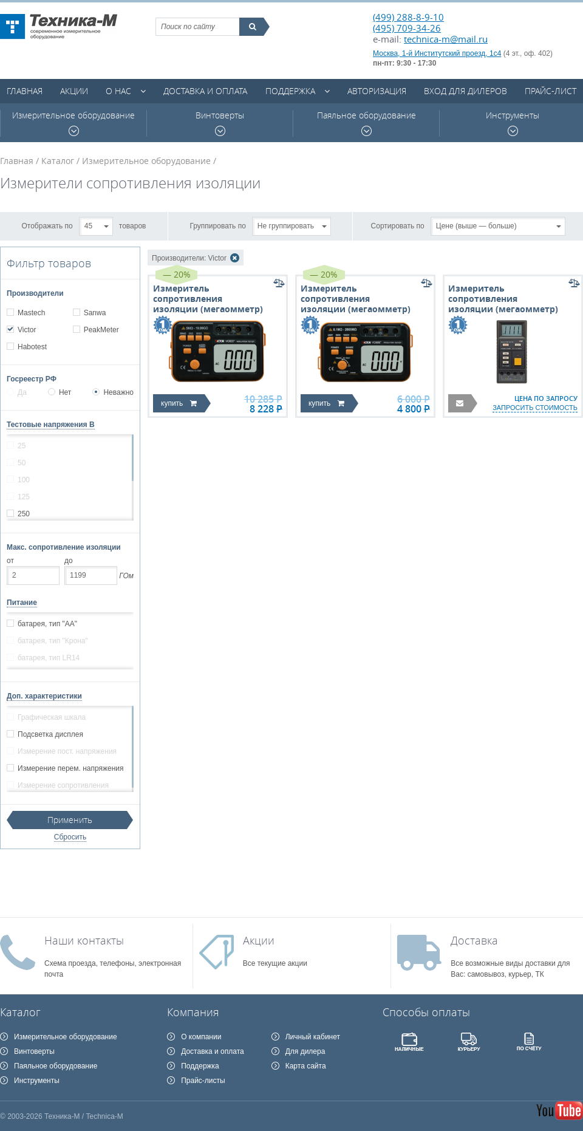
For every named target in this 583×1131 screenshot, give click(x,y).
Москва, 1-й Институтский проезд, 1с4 (437, 53)
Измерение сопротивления (63, 785)
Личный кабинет (312, 1037)
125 (23, 497)
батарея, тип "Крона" (52, 641)
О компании (201, 1037)
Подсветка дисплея (50, 734)
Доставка (474, 940)
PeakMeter (101, 330)
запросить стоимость (535, 407)
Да (17, 392)
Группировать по (218, 225)
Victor (26, 330)
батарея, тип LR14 (48, 658)
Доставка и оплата (205, 91)
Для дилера (305, 1051)
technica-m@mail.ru (446, 39)
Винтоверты (220, 123)
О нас (118, 91)
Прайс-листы (203, 1080)
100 (23, 480)
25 (21, 446)
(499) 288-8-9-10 (408, 17)
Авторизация (376, 91)
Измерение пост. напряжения (67, 751)
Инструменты (512, 123)
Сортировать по (397, 225)
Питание (22, 602)
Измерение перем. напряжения (70, 768)
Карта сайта (305, 1066)
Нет (59, 392)
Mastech (31, 313)
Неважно (113, 392)
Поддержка (290, 91)
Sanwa (94, 313)
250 (23, 514)
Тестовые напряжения (51, 424)
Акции (74, 91)
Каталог (57, 160)
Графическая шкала (51, 717)
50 (21, 463)
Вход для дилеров (465, 91)
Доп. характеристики (44, 696)
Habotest (32, 347)
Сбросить (70, 837)
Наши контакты (84, 940)
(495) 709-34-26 (407, 28)
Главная (25, 91)
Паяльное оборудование (366, 123)
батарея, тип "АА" (47, 624)
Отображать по (47, 225)
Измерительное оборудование (73, 123)
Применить (69, 819)
